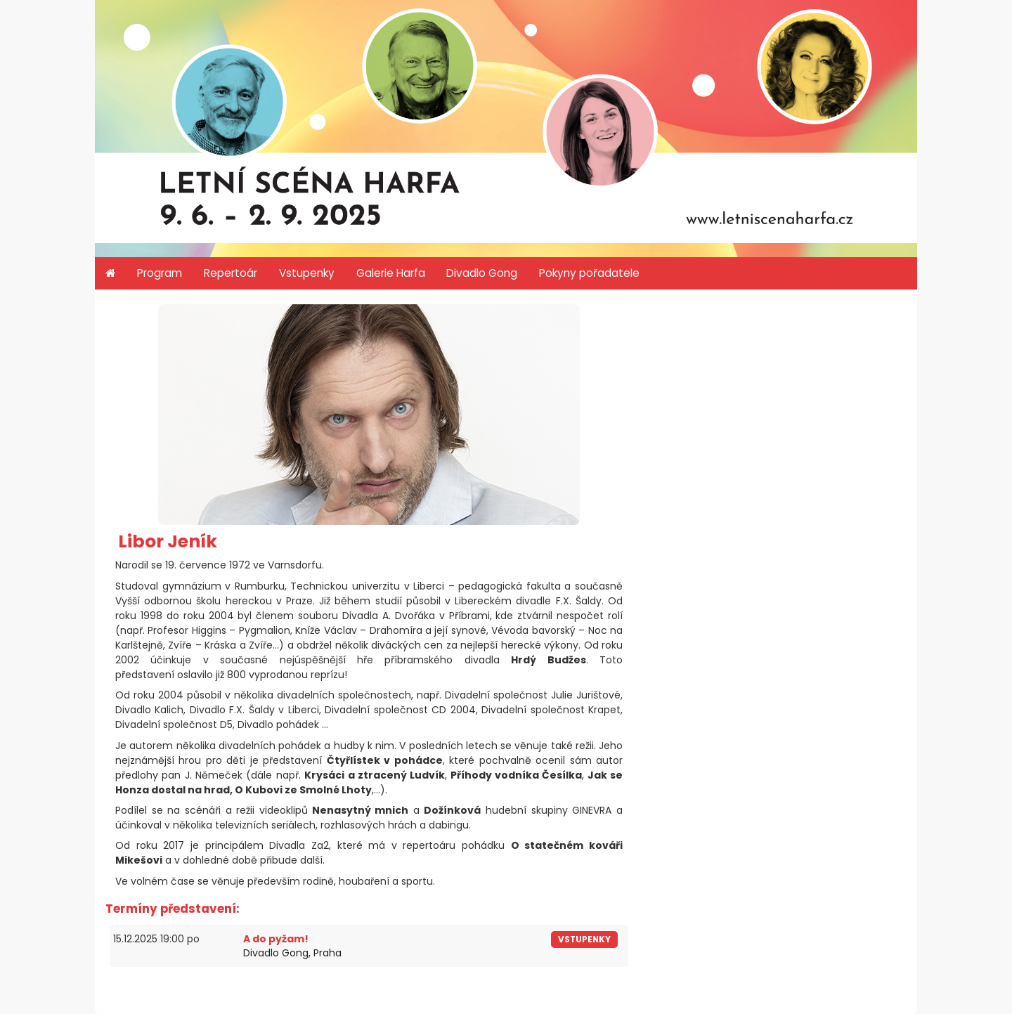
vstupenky (584, 939)
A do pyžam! (276, 939)
